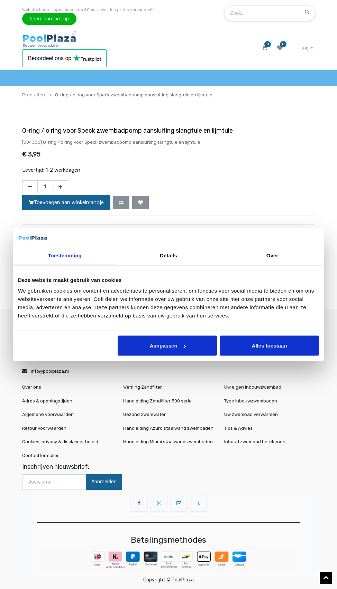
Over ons (31, 387)
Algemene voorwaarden (48, 414)
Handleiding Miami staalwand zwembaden (168, 441)
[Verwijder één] (30, 186)
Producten (33, 94)
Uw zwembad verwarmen (253, 414)
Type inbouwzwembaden (253, 401)
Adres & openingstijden (47, 400)
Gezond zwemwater (144, 414)
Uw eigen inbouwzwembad (255, 387)
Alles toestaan (269, 346)
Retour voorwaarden (44, 428)
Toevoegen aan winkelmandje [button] (66, 202)
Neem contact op (49, 19)
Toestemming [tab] (65, 255)
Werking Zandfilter (142, 387)
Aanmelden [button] (104, 482)
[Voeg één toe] (60, 186)
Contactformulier (40, 455)
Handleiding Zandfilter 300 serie (157, 400)
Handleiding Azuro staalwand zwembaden (168, 428)
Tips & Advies (243, 427)
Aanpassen (168, 346)
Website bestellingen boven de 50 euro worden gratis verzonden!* (88, 9)
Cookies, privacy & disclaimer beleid (60, 441)
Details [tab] (168, 255)
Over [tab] (272, 255)
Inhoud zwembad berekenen (257, 442)
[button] (121, 202)
